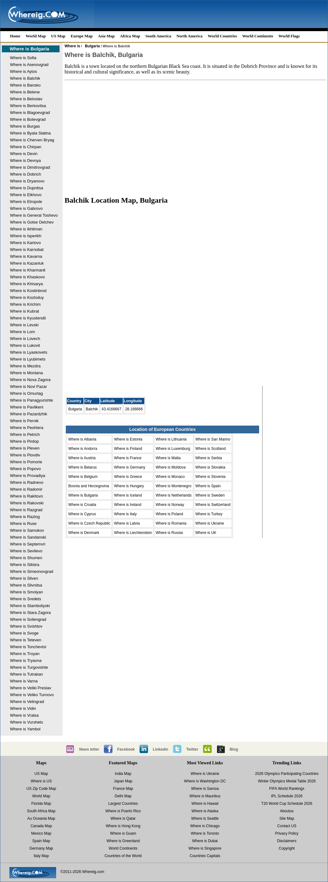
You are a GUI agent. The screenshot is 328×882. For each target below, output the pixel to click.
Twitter (192, 749)
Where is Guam (123, 833)
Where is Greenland (123, 841)
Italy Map (41, 856)
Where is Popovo (25, 468)
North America (189, 36)
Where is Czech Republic (89, 523)
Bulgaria (92, 46)
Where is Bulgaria (29, 48)
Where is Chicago (205, 826)
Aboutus (287, 811)
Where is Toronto (205, 833)
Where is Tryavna (25, 660)
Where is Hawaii (205, 803)
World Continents (257, 36)
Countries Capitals (205, 856)
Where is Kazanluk (27, 263)
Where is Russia (169, 533)
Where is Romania (171, 523)
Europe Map (82, 36)
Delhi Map (123, 796)
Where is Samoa (205, 788)
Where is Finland (128, 448)
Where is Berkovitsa (28, 105)
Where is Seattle (205, 818)
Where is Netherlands (173, 495)
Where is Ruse (23, 523)
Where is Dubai (205, 841)
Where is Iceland (128, 495)
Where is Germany (129, 467)
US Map (58, 36)
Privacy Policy (286, 833)
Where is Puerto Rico (123, 811)
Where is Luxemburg (173, 448)
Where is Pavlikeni (26, 407)
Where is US (41, 781)
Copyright (287, 848)
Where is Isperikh (25, 235)
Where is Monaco (170, 476)
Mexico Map (41, 833)
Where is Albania (82, 439)
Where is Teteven (25, 640)
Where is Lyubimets (28, 359)
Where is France (128, 458)
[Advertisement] (195, 135)
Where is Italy (125, 514)
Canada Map (41, 826)
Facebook (126, 749)
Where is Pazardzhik (28, 414)
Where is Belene (25, 92)
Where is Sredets (25, 599)
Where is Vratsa (24, 715)
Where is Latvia (127, 523)
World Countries (222, 36)
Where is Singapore (205, 848)
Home (15, 36)
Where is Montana (26, 372)
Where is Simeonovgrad (31, 571)
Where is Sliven (24, 578)
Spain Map (41, 841)
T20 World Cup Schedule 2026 (286, 803)
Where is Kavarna (26, 256)
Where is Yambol (25, 729)
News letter (89, 749)
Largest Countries (123, 803)
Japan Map (123, 781)
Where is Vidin (23, 708)
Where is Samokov (27, 530)
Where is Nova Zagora (30, 379)
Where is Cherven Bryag (32, 140)
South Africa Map (41, 811)
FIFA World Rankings (287, 788)
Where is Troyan (25, 653)
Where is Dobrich (25, 174)
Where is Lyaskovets (28, 352)
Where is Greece (128, 476)
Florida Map (41, 803)
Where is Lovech (25, 338)
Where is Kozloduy (27, 297)
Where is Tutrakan (26, 674)
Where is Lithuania (171, 439)
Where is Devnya (25, 160)
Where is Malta (168, 458)
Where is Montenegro (173, 486)
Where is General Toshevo (34, 215)
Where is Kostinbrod (28, 290)
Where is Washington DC (205, 781)
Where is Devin (23, 153)
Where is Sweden (210, 495)
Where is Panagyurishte (31, 400)
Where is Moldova (171, 467)
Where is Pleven (25, 448)
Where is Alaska (204, 811)
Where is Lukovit (25, 345)
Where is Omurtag (26, 393)
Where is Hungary (129, 486)
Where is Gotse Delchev (32, 222)
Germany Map (41, 848)
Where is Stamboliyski (30, 605)
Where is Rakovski (27, 503)
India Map (123, 773)
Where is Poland (169, 514)
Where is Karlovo (25, 242)
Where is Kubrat (24, 311)
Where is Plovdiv (25, 455)
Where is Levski (24, 325)
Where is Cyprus (82, 514)
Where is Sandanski (28, 537)
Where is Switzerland (213, 504)
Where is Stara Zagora (30, 612)
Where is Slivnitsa (26, 585)
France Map (123, 788)
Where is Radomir (26, 489)
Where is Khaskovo (27, 277)
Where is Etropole (26, 201)
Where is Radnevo (26, 482)
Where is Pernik (24, 420)
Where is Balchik (25, 78)
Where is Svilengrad (28, 619)
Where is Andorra (82, 448)
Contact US (286, 826)
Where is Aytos (23, 71)
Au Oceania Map (41, 818)
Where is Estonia (128, 439)
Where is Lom (22, 331)
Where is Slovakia (210, 467)
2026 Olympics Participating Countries (286, 773)
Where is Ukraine (209, 523)
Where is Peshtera (26, 427)
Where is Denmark (83, 533)
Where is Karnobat (27, 249)
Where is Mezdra (25, 366)
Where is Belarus (82, 467)
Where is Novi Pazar (28, 386)
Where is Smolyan (26, 592)
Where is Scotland (210, 448)
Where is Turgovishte (29, 667)
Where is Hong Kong (123, 826)
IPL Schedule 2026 (286, 796)
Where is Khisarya (26, 283)
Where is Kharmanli (27, 270)
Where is (72, 46)
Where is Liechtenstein (133, 533)
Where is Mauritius (205, 796)
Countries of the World (123, 856)
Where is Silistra (24, 564)
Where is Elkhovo (25, 194)
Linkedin (160, 749)
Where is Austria (81, 458)
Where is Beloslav (26, 99)
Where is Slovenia (210, 476)
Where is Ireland (127, 504)
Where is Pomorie (26, 462)
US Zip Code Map (41, 788)
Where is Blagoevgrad (30, 112)
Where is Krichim (25, 304)
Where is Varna (24, 681)
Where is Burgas (25, 126)
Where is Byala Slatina (30, 133)
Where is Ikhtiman (26, 229)
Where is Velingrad (27, 701)
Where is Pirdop (24, 441)
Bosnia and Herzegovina (88, 486)
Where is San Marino (212, 439)
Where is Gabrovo (26, 208)
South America (158, 36)
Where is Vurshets (26, 722)
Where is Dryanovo (27, 181)
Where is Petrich (25, 434)
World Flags (289, 36)
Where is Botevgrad (28, 119)
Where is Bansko (25, 85)
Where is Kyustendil (28, 318)
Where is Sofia (23, 57)
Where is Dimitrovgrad (30, 167)
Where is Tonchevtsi (28, 646)
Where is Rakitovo (26, 496)
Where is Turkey (209, 514)
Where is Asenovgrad (29, 64)
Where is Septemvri (27, 544)
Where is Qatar (123, 818)
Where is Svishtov (26, 626)
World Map (36, 36)
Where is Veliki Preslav (30, 688)
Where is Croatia (82, 504)
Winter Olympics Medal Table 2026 (287, 781)
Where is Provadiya (27, 475)
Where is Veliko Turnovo (32, 694)
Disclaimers (287, 841)
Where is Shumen (26, 557)
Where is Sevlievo (26, 551)
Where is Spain (208, 486)
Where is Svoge (24, 633)
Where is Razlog (25, 516)
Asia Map (106, 36)
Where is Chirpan (25, 146)
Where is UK (205, 533)
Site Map (286, 818)
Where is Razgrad (26, 509)
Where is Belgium (83, 476)
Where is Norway (170, 504)
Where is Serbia (208, 458)
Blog (234, 749)
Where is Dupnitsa (26, 188)
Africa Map (130, 36)
